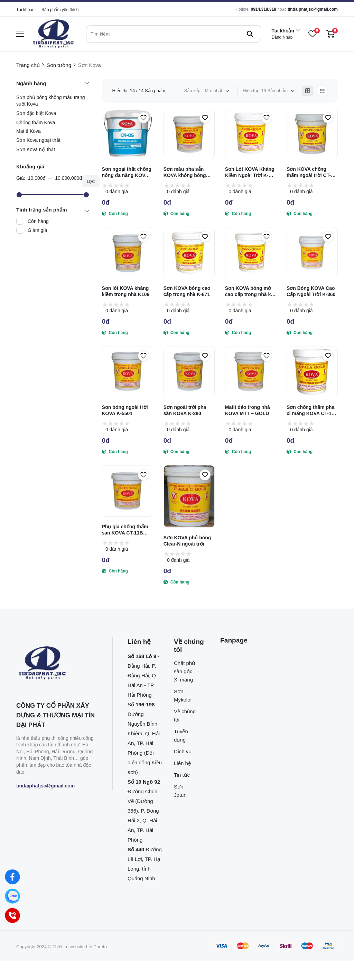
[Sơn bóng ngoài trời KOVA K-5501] (127, 371)
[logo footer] (56, 663)
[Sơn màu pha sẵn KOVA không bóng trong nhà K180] (189, 133)
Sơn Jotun (180, 791)
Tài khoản (25, 9)
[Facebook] (12, 876)
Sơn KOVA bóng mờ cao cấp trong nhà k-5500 (248, 291)
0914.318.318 (263, 9)
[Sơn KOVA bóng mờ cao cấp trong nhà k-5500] (250, 252)
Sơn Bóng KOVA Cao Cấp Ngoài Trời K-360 (311, 291)
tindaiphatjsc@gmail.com (313, 9)
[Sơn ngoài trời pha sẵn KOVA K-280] (189, 371)
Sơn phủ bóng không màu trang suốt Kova (50, 101)
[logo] (53, 34)
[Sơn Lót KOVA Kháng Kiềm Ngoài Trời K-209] (250, 133)
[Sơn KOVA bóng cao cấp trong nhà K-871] (189, 252)
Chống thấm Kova (35, 122)
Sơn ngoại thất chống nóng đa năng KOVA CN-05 (126, 172)
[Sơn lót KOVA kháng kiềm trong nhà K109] (127, 252)
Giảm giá (37, 230)
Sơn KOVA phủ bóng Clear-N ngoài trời (187, 541)
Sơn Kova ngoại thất (38, 140)
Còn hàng (38, 221)
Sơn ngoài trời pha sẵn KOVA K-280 (185, 410)
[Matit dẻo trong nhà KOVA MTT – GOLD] (250, 371)
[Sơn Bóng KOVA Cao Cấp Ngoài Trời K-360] (312, 252)
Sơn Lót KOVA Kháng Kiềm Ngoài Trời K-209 (249, 172)
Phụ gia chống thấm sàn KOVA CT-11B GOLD (125, 530)
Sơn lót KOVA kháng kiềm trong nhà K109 (126, 291)
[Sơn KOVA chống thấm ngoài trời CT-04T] (312, 133)
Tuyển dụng (181, 735)
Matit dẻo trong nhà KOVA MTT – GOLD (247, 410)
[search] (173, 33)
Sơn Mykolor (183, 695)
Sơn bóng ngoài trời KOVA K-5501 (125, 410)
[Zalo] (12, 896)
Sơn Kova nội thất (35, 149)
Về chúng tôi (185, 715)
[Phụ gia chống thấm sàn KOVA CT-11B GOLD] (127, 490)
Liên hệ (182, 763)
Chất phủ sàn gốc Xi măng (184, 671)
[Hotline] (12, 915)
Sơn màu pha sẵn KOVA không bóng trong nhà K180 (185, 172)
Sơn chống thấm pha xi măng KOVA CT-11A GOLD (312, 410)
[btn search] (250, 34)
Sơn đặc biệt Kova (36, 113)
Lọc (91, 181)
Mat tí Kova (28, 131)
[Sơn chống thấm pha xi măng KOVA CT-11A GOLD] (312, 371)
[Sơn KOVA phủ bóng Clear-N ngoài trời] (189, 496)
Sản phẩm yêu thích (59, 9)
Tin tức (182, 775)
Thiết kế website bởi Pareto (80, 946)
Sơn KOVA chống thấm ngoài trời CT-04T (309, 172)
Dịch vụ (183, 751)
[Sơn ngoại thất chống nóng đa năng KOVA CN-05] (127, 133)
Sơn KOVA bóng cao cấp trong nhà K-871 (187, 291)
